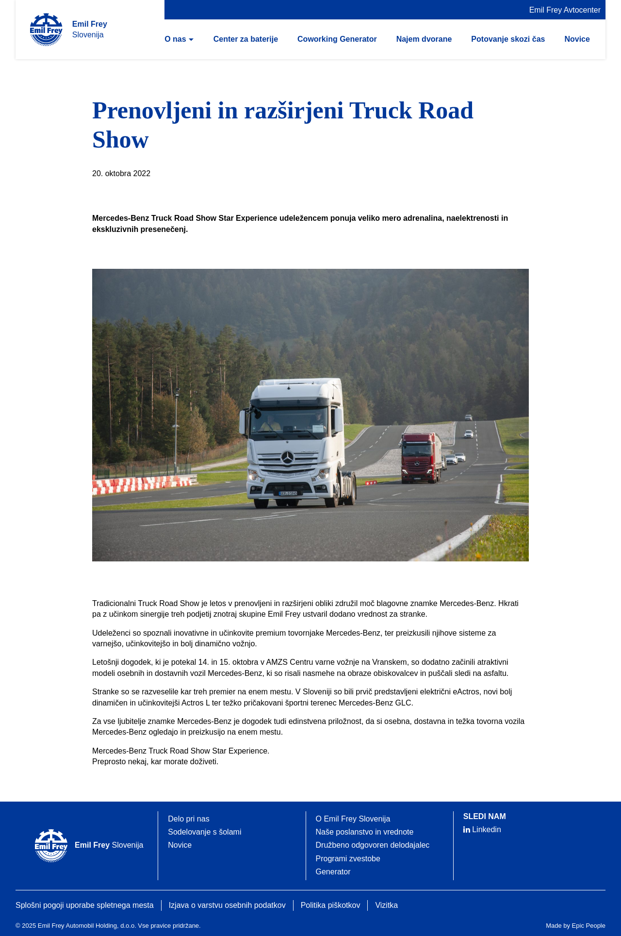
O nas (175, 39)
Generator (333, 872)
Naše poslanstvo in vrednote (365, 832)
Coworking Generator (337, 39)
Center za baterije (245, 39)
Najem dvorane (424, 39)
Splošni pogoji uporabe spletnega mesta (85, 905)
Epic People (588, 925)
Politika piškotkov (330, 905)
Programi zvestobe (348, 858)
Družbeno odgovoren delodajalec (373, 845)
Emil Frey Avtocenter (565, 10)
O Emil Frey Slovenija (353, 819)
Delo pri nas (188, 819)
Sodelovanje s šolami (204, 832)
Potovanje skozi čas (508, 39)
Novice (576, 39)
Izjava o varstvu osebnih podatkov (227, 905)
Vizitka (386, 905)
